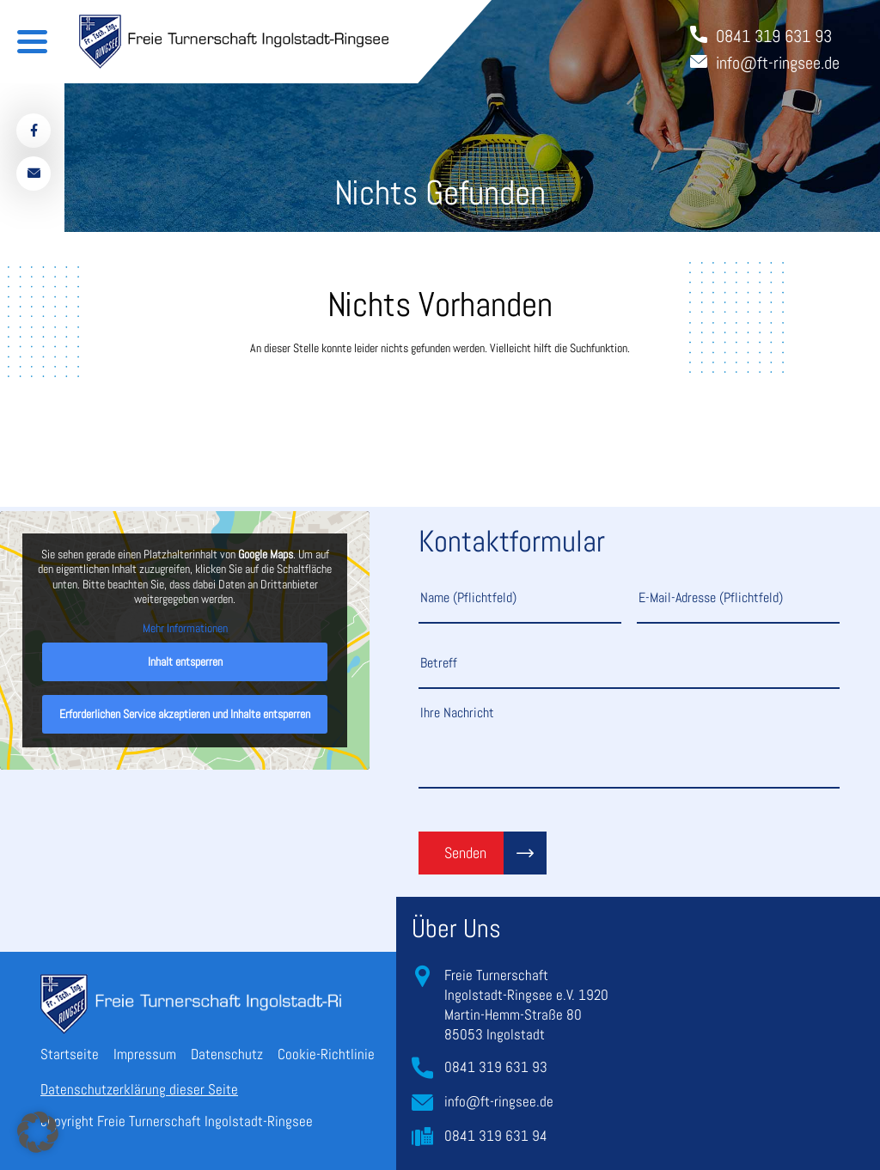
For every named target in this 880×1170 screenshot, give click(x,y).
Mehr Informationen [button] (185, 628)
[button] (38, 1132)
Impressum (144, 1054)
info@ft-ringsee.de (498, 1101)
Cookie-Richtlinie (326, 1054)
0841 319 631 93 (495, 1066)
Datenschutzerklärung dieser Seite (139, 1089)
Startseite (69, 1054)
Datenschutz (227, 1054)
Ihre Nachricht (629, 746)
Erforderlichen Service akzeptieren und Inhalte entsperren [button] (184, 714)
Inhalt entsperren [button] (185, 661)
